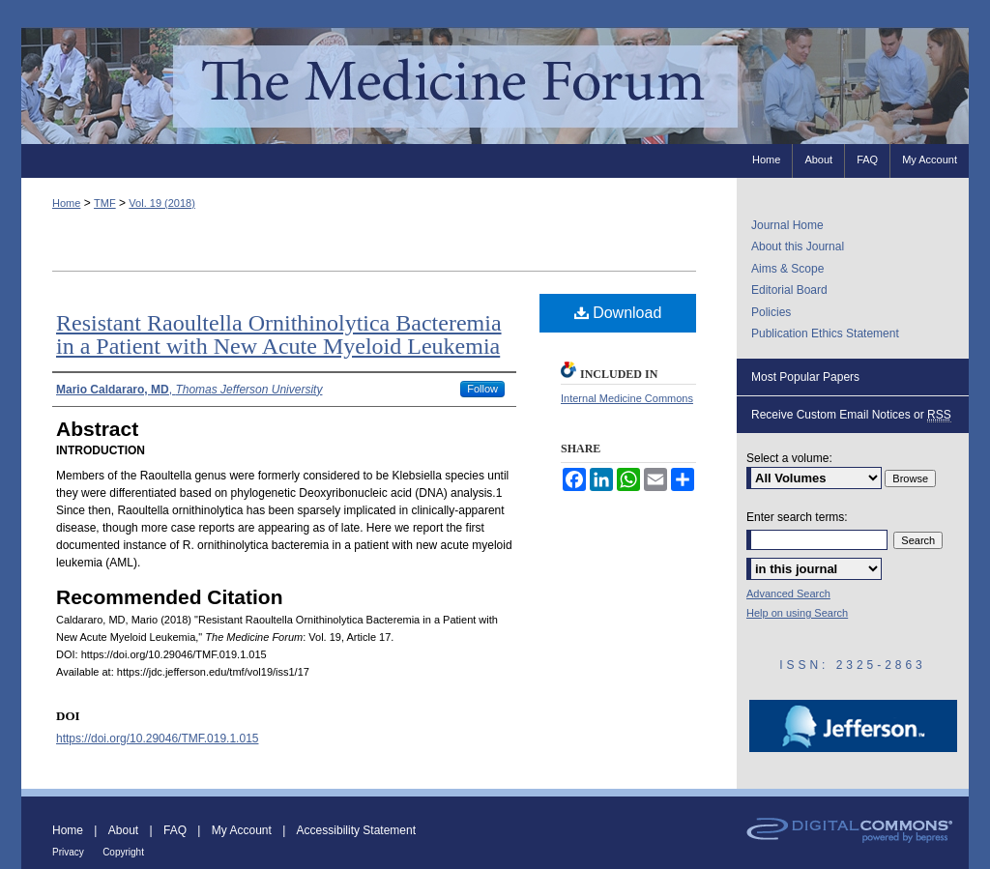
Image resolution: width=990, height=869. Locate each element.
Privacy (68, 852)
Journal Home (787, 225)
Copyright (123, 852)
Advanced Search (788, 593)
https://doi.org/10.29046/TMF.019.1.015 (157, 738)
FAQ (175, 830)
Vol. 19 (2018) (162, 203)
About (123, 830)
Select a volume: (789, 458)
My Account (242, 830)
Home (66, 203)
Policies (771, 312)
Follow (482, 388)
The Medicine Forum (495, 85)
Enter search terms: (797, 517)
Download (618, 312)
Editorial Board (789, 290)
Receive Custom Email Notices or (851, 415)
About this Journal (797, 246)
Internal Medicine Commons (627, 398)
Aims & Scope (787, 268)
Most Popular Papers (805, 377)
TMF (105, 203)
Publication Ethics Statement (825, 333)
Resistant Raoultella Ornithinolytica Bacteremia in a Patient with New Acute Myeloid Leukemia (279, 334)
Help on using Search (797, 613)
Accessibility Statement (356, 830)
